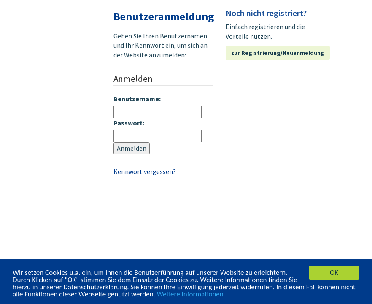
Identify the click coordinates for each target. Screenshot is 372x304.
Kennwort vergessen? (144, 171)
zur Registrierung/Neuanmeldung (277, 53)
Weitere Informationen (190, 294)
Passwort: (128, 123)
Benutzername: (137, 99)
